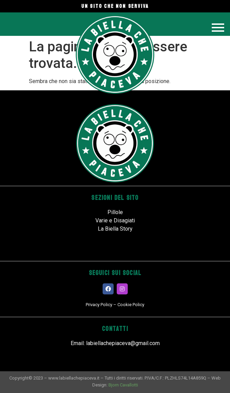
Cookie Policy (130, 304)
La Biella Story (115, 228)
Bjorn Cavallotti (123, 384)
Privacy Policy (99, 304)
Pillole (115, 212)
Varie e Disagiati (115, 220)
